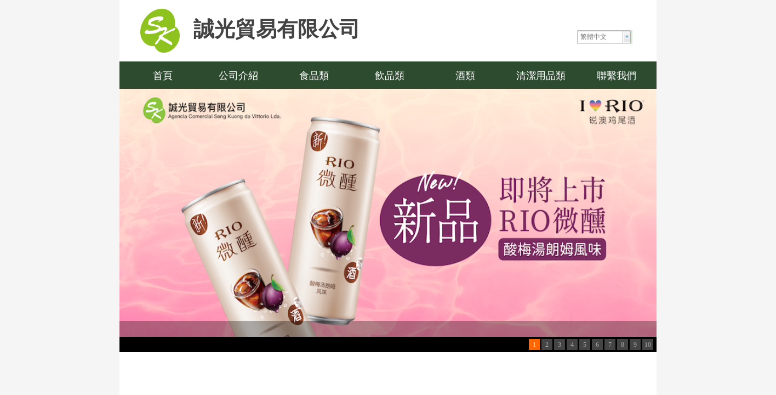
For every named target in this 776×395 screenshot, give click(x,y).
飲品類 (389, 75)
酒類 (465, 75)
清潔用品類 (541, 75)
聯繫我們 (616, 75)
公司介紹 (238, 75)
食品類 (314, 75)
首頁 (163, 75)
